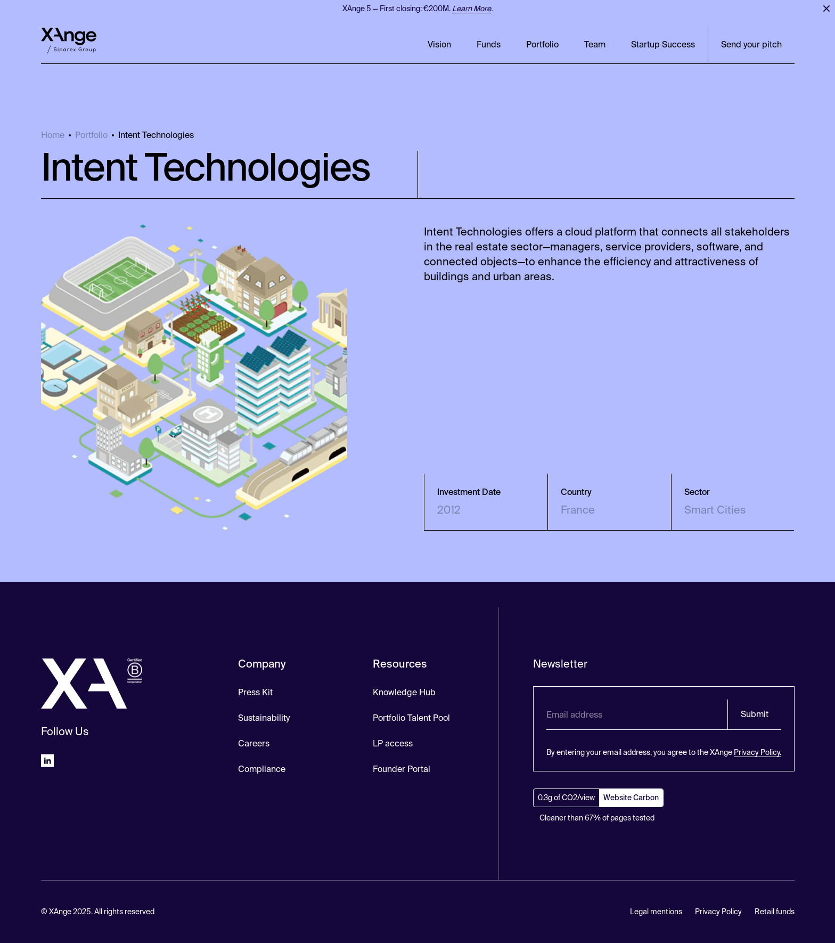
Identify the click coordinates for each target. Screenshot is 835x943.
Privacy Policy (718, 911)
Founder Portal (401, 769)
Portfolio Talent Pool (411, 717)
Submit (754, 714)
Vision (439, 44)
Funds (489, 44)
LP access (393, 743)
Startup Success (663, 44)
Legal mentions (656, 911)
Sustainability (264, 717)
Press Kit (255, 692)
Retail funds (775, 911)
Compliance (261, 769)
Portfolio (542, 44)
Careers (253, 743)
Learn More (471, 8)
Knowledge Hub (404, 692)
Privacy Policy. (757, 752)
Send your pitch (751, 44)
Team (594, 44)
